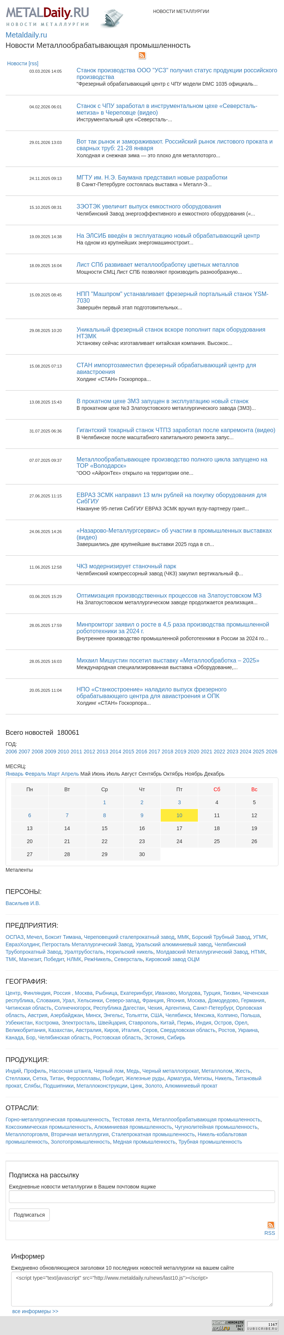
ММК (183, 937)
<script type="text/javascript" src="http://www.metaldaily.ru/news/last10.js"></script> (142, 1289)
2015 (128, 751)
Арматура (178, 1078)
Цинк (136, 1086)
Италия (130, 1030)
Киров (111, 1030)
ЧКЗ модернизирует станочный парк (126, 566)
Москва (196, 1000)
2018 (167, 751)
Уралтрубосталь (84, 952)
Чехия (154, 1008)
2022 (219, 751)
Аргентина (177, 1008)
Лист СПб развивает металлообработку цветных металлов (157, 265)
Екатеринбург (136, 993)
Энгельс (113, 1015)
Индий (13, 1071)
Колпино (227, 1015)
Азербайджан (66, 1015)
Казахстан (60, 1030)
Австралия (88, 1030)
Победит (54, 959)
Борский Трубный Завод (221, 937)
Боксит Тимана (63, 937)
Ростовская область (117, 1037)
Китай (167, 1023)
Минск (93, 1015)
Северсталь (128, 959)
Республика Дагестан (118, 1008)
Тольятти (137, 1015)
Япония (175, 1000)
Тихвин (231, 993)
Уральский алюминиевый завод (174, 944)
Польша (250, 1015)
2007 (24, 751)
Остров (223, 1023)
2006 (11, 751)
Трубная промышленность (210, 1142)
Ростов (226, 1030)
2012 (89, 751)
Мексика (204, 1015)
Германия (252, 1000)
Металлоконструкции (101, 1086)
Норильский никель (130, 952)
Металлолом (217, 1071)
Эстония (154, 1037)
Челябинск (178, 1015)
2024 (245, 751)
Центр (13, 993)
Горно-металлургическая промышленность (57, 1119)
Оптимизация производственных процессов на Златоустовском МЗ (169, 595)
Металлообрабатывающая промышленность (206, 1119)
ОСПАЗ (15, 937)
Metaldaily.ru (26, 35)
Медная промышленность (144, 1142)
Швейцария (112, 1023)
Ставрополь (142, 1023)
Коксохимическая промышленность (48, 1127)
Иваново (165, 993)
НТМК (258, 952)
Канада (14, 1037)
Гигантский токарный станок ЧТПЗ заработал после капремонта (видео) (175, 430)
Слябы (32, 1086)
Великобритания (26, 1030)
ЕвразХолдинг (22, 944)
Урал (68, 1000)
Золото (153, 1086)
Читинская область (29, 1008)
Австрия (38, 1015)
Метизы (202, 1078)
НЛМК (74, 959)
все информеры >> (35, 1311)
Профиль (35, 1071)
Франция (152, 1000)
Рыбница (106, 993)
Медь (133, 1071)
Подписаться (29, 1215)
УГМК (259, 937)
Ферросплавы (83, 1078)
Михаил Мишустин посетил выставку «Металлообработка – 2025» (167, 660)
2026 (271, 751)
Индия (203, 1023)
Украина (248, 1030)
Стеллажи (18, 1078)
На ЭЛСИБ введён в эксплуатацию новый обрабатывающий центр (167, 236)
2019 (180, 751)
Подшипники (58, 1086)
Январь (14, 774)
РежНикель (97, 959)
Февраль (35, 774)
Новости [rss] (23, 63)
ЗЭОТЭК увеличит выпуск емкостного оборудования (148, 206)
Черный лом (109, 1071)
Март (54, 774)
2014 (115, 751)
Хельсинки (90, 1000)
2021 (206, 751)
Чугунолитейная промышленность (216, 1127)
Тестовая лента (131, 1119)
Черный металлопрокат (170, 1071)
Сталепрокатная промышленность (153, 1134)
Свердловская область (188, 1030)
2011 (76, 751)
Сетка (40, 1078)
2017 (154, 751)
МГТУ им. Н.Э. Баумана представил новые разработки (151, 177)
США (157, 1015)
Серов (149, 1030)
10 (180, 815)
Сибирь (176, 1037)
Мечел (34, 937)
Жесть (242, 1071)
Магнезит (30, 959)
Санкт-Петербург (213, 1008)
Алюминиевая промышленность (133, 1127)
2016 (141, 751)
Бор (30, 1037)
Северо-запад (123, 1000)
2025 (258, 751)
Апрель (70, 774)
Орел (241, 1023)
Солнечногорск (72, 1008)
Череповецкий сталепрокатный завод (129, 937)
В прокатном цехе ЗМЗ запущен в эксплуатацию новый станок (162, 401)
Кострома (47, 1023)
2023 (232, 751)
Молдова (189, 993)
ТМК (11, 959)
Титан (57, 1078)
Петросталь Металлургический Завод (87, 944)
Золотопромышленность (80, 1142)
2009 (50, 751)
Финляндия (36, 993)
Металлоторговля (27, 1134)
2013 (102, 751)
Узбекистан (19, 1023)
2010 (63, 751)
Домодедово (223, 1000)
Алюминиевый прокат (191, 1086)
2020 (193, 751)
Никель (223, 1078)
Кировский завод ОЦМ (172, 959)
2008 (37, 751)
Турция (212, 993)
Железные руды (144, 1078)
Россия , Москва (72, 993)
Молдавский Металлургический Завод (202, 952)
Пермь (185, 1023)
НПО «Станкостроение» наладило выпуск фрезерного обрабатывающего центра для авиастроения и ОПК (151, 692)
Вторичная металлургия (79, 1134)
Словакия (48, 1000)
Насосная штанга (70, 1071)
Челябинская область (64, 1037)
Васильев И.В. (23, 903)
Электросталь (78, 1023)
